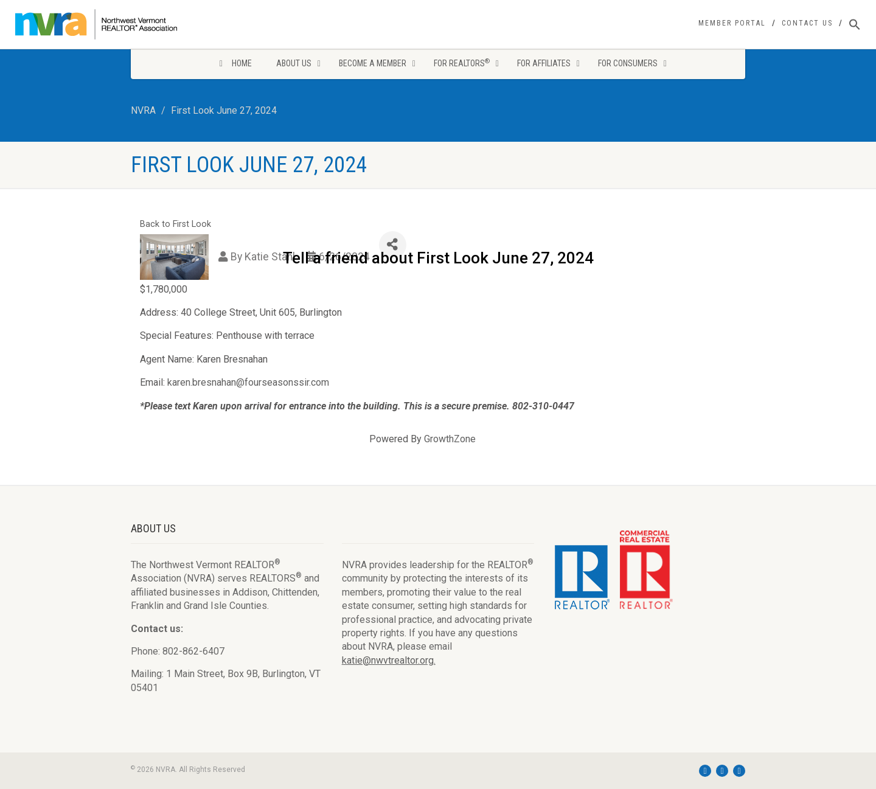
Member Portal (732, 23)
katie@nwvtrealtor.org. (389, 660)
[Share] (392, 245)
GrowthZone (450, 439)
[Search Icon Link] (855, 25)
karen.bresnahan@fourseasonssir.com (248, 382)
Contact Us (807, 23)
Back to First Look (175, 224)
